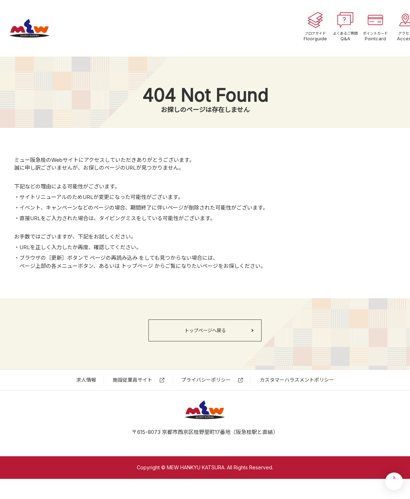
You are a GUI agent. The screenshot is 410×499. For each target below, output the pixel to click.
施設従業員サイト (132, 390)
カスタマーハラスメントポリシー (297, 390)
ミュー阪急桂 (44, 28)
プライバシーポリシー (206, 390)
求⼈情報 (86, 390)
